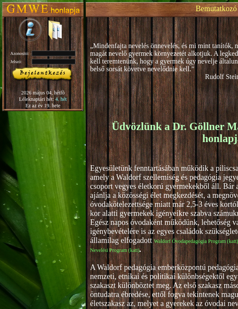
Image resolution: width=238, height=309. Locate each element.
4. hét (61, 99)
